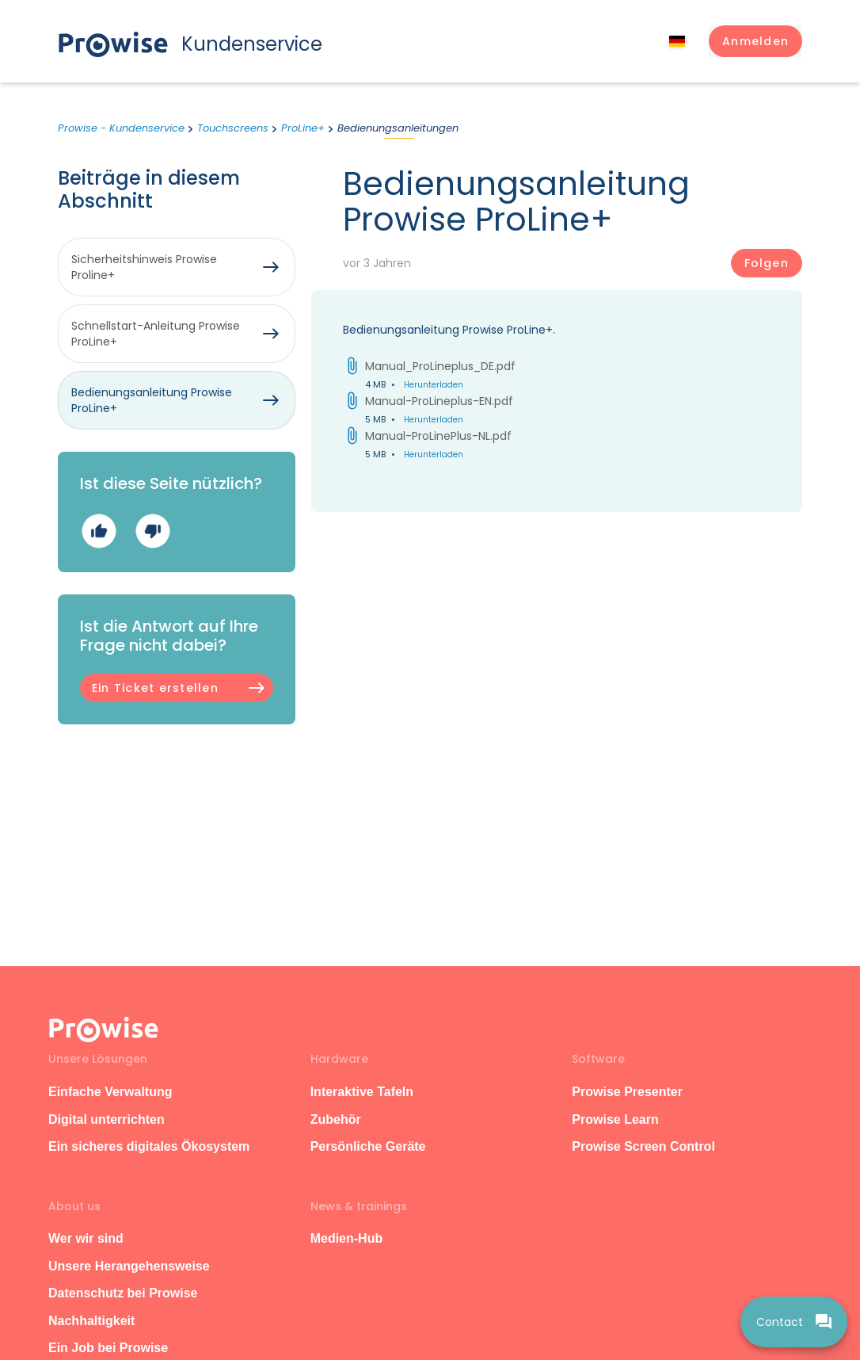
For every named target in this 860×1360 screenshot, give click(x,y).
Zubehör (335, 1119)
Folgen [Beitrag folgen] (766, 263)
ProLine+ (303, 128)
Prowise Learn (615, 1119)
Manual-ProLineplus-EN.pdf (439, 401)
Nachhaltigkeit (91, 1321)
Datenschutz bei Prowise (123, 1293)
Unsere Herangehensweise (129, 1266)
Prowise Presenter (627, 1091)
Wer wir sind (86, 1238)
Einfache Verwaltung (110, 1091)
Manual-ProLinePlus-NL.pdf (438, 436)
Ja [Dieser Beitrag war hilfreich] (99, 531)
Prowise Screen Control (643, 1146)
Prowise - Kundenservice (121, 128)
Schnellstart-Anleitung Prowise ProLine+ (155, 334)
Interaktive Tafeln (361, 1091)
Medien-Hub (346, 1238)
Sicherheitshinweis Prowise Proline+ (144, 267)
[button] (755, 41)
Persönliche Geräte (368, 1146)
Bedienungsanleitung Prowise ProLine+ (151, 400)
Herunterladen (433, 385)
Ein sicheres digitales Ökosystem (148, 1146)
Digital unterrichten (108, 1119)
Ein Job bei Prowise (108, 1347)
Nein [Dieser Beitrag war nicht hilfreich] (152, 531)
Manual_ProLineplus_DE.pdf (440, 366)
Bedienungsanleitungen (398, 128)
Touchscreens (232, 128)
